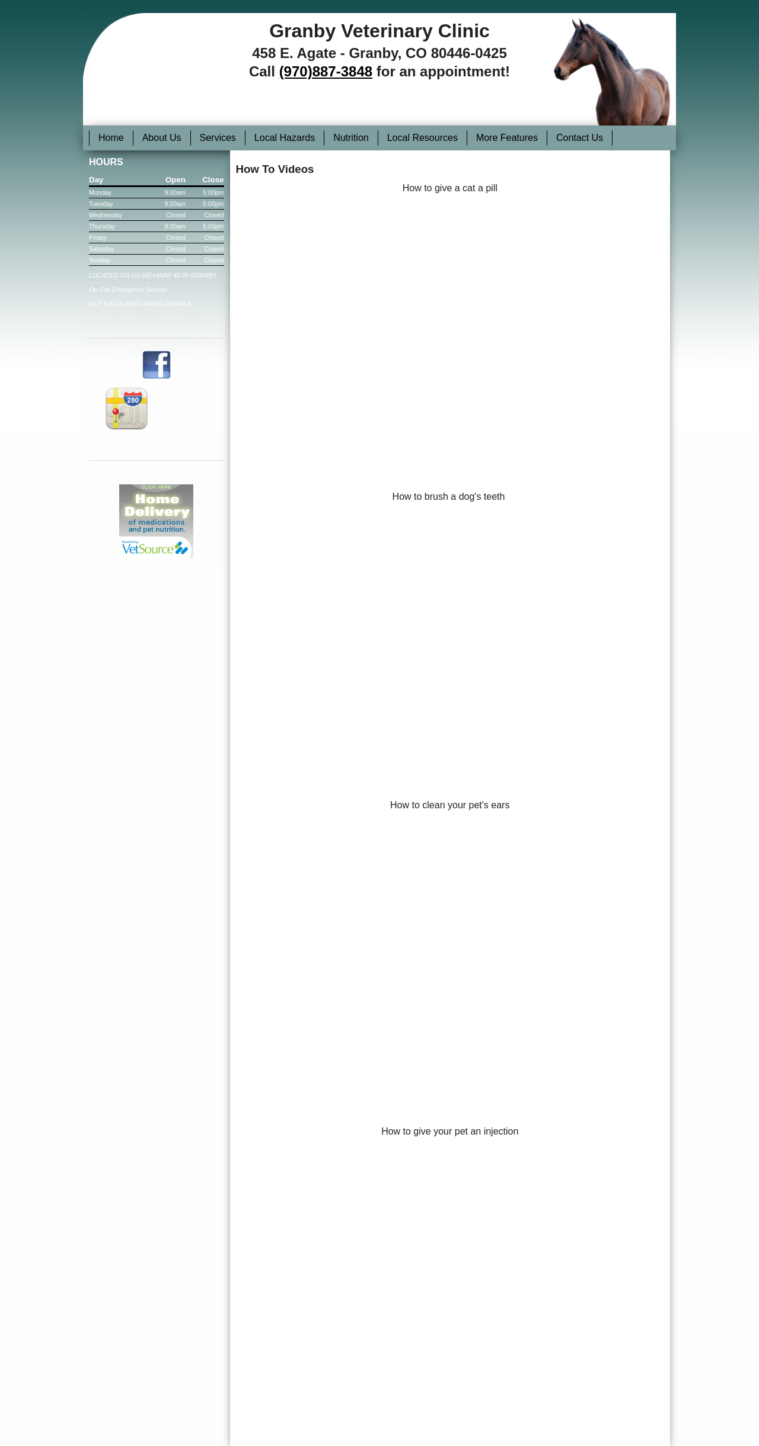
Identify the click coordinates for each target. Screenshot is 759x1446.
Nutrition (351, 138)
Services (218, 138)
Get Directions (156, 407)
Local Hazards (284, 138)
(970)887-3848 (325, 71)
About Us (161, 138)
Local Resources (422, 138)
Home (111, 138)
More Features (507, 138)
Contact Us (579, 138)
